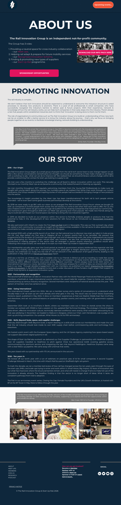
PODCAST (12, 478)
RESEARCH (12, 475)
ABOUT (11, 466)
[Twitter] (103, 473)
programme (38, 62)
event (80, 475)
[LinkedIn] (99, 473)
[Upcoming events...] (103, 5)
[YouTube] (107, 473)
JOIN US (11, 473)
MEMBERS (12, 471)
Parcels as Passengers (43, 254)
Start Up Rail (25, 62)
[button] (26, 424)
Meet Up (73, 473)
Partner (65, 470)
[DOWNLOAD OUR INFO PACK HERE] (95, 52)
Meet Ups (23, 51)
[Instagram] (112, 473)
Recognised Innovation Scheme (35, 57)
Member (74, 468)
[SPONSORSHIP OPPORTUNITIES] (34, 73)
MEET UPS (12, 469)
